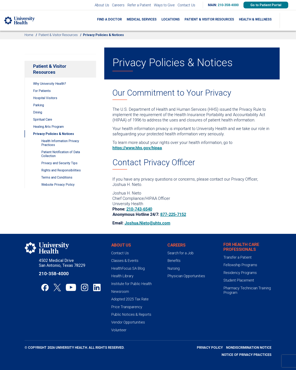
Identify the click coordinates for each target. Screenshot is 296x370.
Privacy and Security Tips (59, 163)
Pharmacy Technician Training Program (247, 290)
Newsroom (120, 291)
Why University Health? (49, 84)
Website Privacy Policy (58, 185)
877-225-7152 (173, 214)
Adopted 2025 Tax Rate (130, 299)
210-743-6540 (139, 209)
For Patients (42, 91)
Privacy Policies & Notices (53, 134)
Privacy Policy (210, 348)
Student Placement (238, 280)
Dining (37, 112)
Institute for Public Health (131, 284)
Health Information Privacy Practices (60, 143)
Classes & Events (124, 260)
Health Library (122, 276)
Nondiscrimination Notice (248, 348)
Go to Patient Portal (265, 5)
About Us (102, 5)
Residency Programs (240, 272)
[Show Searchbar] (288, 20)
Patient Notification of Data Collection (60, 154)
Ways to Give (164, 5)
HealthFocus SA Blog (128, 268)
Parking (38, 105)
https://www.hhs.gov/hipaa (137, 147)
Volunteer (119, 330)
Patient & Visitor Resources (58, 35)
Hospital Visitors (45, 98)
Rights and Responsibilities (61, 170)
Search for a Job (180, 253)
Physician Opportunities (186, 276)
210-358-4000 (228, 5)
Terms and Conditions (56, 177)
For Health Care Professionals (241, 247)
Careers (118, 5)
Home (29, 35)
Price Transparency (126, 307)
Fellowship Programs (240, 265)
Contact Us (186, 5)
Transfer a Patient (237, 257)
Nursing (173, 268)
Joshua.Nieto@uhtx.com (147, 223)
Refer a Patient (139, 5)
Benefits (174, 260)
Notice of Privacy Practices (246, 355)
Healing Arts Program (48, 127)
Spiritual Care (42, 119)
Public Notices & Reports (131, 314)
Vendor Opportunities (128, 322)
